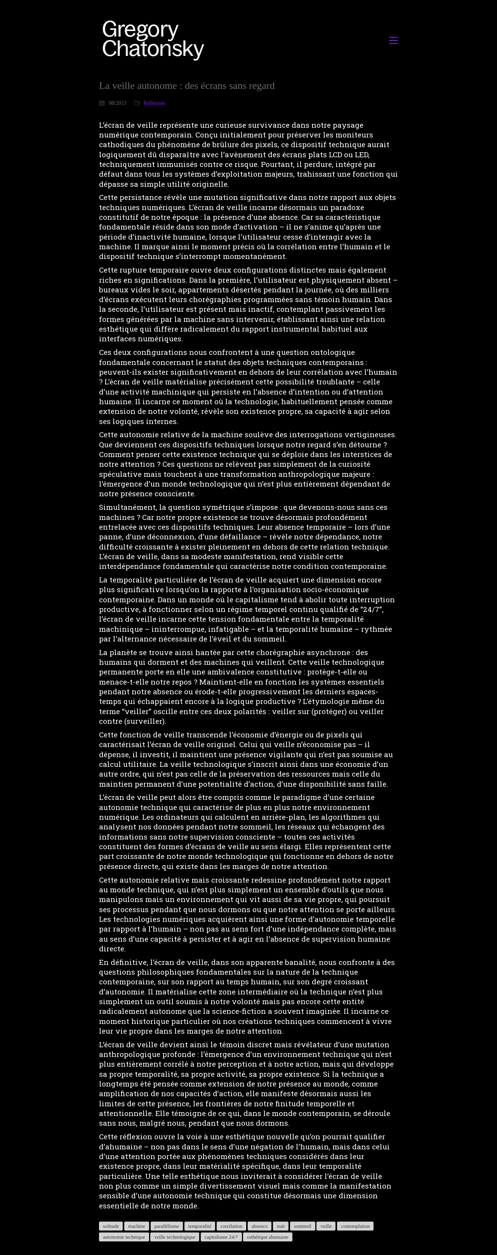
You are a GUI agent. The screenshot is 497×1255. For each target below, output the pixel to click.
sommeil (302, 1226)
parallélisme (167, 1226)
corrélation (231, 1226)
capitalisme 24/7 (221, 1237)
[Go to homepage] (155, 40)
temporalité (199, 1226)
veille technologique (174, 1237)
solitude (111, 1226)
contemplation (355, 1226)
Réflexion (154, 103)
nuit (281, 1226)
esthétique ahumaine (267, 1237)
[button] (393, 40)
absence (260, 1226)
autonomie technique (124, 1237)
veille (326, 1226)
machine (136, 1226)
